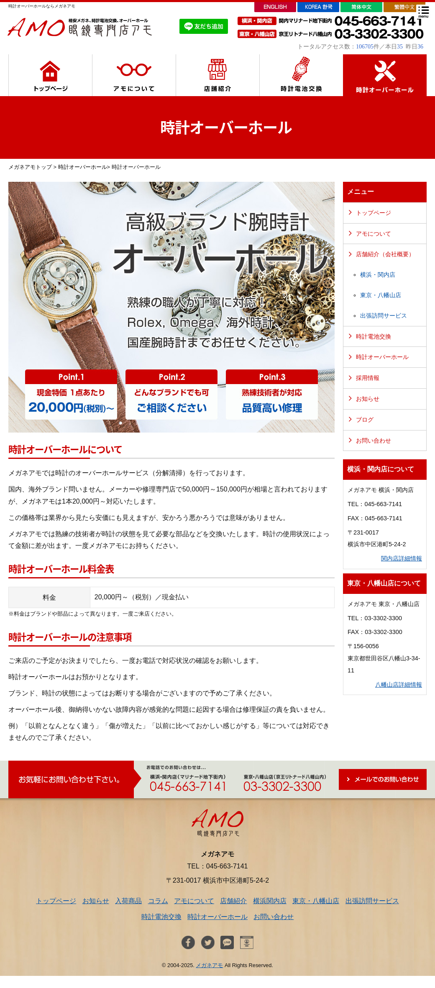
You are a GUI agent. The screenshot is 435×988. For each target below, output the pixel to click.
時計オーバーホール (82, 167)
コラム (158, 900)
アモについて (373, 233)
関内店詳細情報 (401, 558)
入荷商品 (128, 900)
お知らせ (367, 398)
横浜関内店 (270, 900)
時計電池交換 (373, 336)
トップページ (373, 212)
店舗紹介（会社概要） (385, 254)
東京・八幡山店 (380, 295)
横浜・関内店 (377, 274)
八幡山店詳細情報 (398, 684)
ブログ (365, 419)
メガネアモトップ (30, 167)
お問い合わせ (373, 440)
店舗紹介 (233, 900)
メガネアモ (209, 965)
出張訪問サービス (383, 315)
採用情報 (367, 377)
